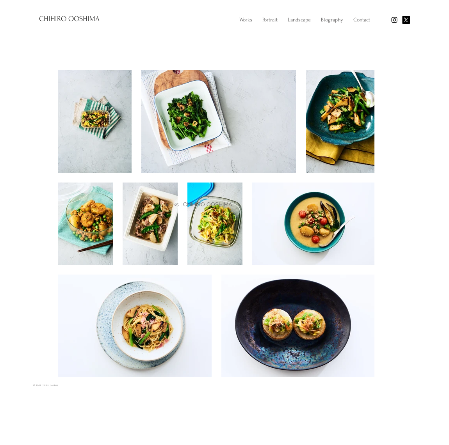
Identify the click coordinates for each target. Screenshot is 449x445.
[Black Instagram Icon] (394, 20)
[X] (406, 20)
